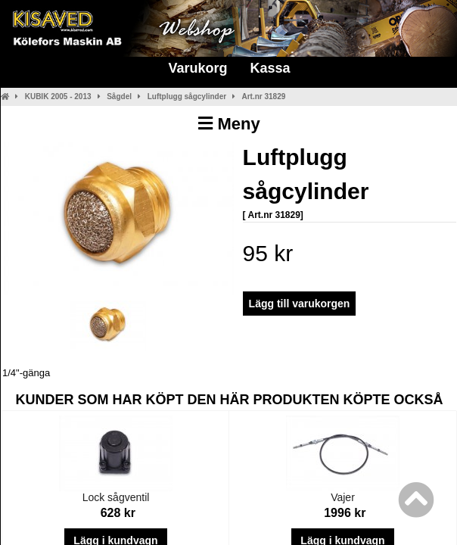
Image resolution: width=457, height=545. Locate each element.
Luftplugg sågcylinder (187, 96)
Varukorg (197, 68)
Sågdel (119, 96)
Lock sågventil (116, 497)
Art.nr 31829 (263, 96)
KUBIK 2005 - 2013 (58, 96)
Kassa (270, 68)
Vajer (343, 497)
